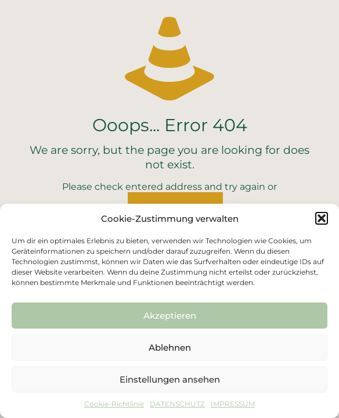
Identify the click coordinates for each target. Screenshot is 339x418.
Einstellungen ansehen (170, 379)
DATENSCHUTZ (177, 403)
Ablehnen (170, 347)
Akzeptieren (169, 315)
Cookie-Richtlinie (114, 403)
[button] (321, 218)
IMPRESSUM (233, 403)
